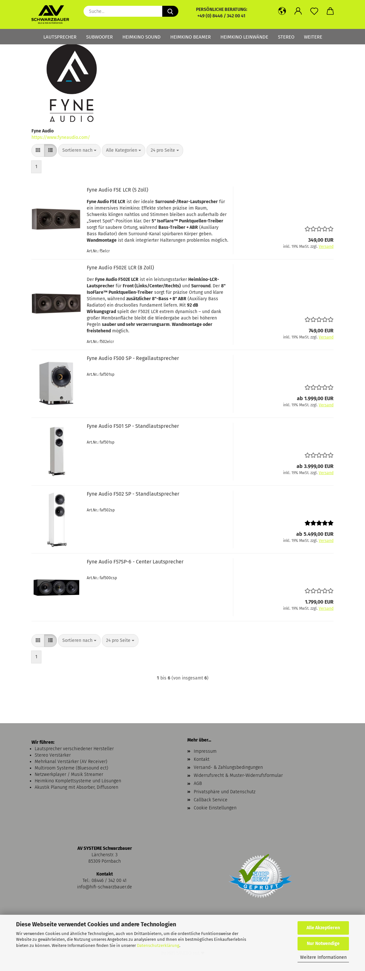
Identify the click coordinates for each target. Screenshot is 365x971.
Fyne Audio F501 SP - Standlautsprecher (133, 426)
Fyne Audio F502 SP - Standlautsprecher (133, 494)
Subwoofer (99, 37)
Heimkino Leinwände (244, 37)
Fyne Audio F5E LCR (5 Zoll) (117, 190)
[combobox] (79, 150)
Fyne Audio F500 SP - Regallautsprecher (133, 358)
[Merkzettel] (314, 11)
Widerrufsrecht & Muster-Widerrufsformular (238, 775)
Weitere (313, 37)
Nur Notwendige (323, 943)
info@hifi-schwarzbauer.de (104, 887)
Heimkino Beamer (190, 37)
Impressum (205, 751)
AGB (198, 783)
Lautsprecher (59, 37)
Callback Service (210, 800)
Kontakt (201, 759)
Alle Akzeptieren (323, 928)
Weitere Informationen (323, 957)
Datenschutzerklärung (158, 945)
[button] (282, 11)
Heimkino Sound (141, 37)
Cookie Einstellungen (215, 808)
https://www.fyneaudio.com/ (60, 137)
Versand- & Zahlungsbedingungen (228, 767)
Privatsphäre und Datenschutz (224, 792)
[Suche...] (170, 11)
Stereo (286, 37)
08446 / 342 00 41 (109, 880)
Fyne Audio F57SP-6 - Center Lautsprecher (135, 562)
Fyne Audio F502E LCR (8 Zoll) (120, 268)
